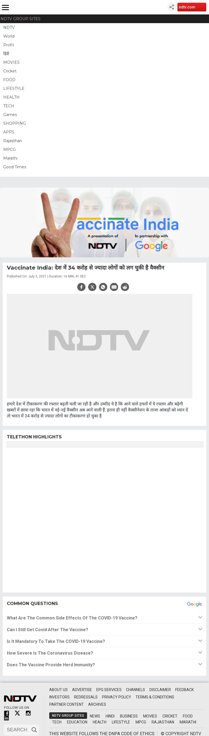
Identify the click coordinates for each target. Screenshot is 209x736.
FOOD (9, 79)
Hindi (110, 716)
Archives (97, 704)
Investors (59, 697)
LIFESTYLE (13, 88)
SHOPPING (14, 123)
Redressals (86, 697)
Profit (8, 44)
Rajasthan (12, 140)
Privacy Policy (116, 697)
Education (77, 722)
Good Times (14, 166)
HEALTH (11, 97)
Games (10, 114)
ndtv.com (187, 7)
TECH (8, 105)
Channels (135, 690)
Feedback (184, 690)
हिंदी (6, 53)
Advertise (82, 690)
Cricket (10, 71)
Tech (57, 722)
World (8, 36)
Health (99, 722)
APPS (8, 132)
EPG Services (109, 690)
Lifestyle (121, 722)
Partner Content (66, 704)
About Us (58, 690)
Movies (150, 716)
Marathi (10, 158)
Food (188, 716)
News (95, 716)
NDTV (9, 27)
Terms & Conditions (155, 697)
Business (129, 716)
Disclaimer (160, 690)
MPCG (9, 149)
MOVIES (11, 62)
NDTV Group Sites (21, 18)
